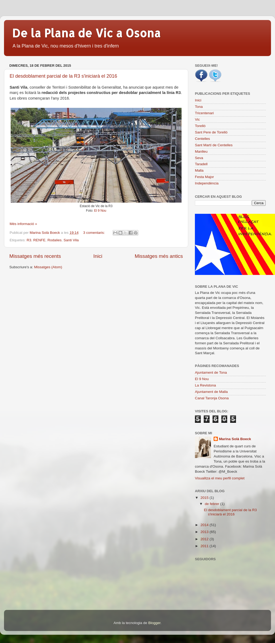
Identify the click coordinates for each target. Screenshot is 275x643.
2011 (205, 546)
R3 (29, 240)
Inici (98, 256)
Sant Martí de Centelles (214, 145)
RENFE (39, 240)
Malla (199, 170)
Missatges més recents (35, 256)
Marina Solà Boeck (235, 439)
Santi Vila (71, 240)
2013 (205, 532)
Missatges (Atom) (48, 267)
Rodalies (55, 240)
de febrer (212, 504)
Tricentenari (204, 113)
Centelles (202, 139)
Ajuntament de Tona (211, 372)
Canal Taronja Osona (212, 398)
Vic (197, 119)
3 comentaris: (94, 233)
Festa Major (204, 177)
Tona (199, 107)
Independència (207, 183)
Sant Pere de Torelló (211, 132)
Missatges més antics (159, 256)
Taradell (201, 164)
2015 (205, 498)
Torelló (200, 126)
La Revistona (205, 385)
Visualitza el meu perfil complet (220, 478)
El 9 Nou (100, 210)
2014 (205, 525)
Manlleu (201, 151)
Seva (199, 158)
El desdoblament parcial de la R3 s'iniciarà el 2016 (63, 76)
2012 (205, 539)
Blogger (154, 623)
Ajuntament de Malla (211, 392)
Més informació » (23, 224)
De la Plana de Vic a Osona (86, 33)
